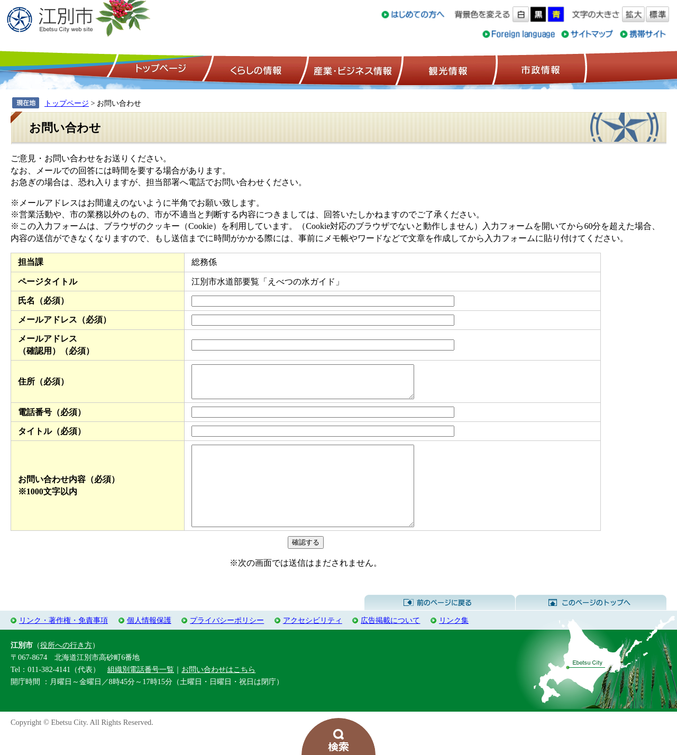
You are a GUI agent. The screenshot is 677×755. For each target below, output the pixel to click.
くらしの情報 (255, 69)
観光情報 (447, 69)
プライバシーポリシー (227, 642)
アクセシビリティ (312, 642)
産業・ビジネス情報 (351, 69)
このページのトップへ (591, 625)
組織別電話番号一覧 (140, 691)
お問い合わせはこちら (218, 691)
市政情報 (539, 69)
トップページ (159, 69)
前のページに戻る (439, 625)
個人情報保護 (149, 642)
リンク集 (454, 642)
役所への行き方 (66, 667)
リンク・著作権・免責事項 (63, 642)
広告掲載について (390, 642)
